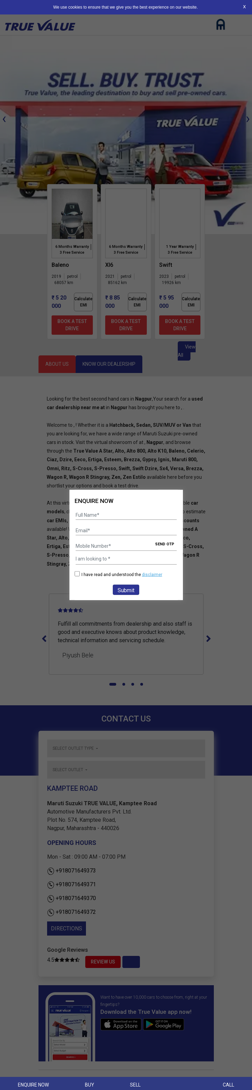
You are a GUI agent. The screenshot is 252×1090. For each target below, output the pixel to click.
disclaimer (152, 574)
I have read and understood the (118, 574)
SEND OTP (164, 544)
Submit (126, 590)
